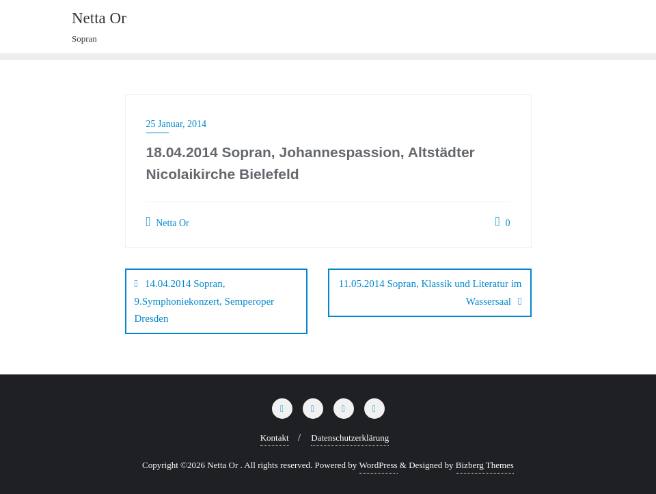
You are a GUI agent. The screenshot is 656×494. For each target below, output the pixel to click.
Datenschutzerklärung (350, 437)
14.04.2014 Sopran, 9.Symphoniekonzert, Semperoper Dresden (205, 300)
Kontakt (274, 437)
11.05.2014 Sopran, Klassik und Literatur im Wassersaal (430, 292)
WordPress (378, 464)
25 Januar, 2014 (176, 124)
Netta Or (167, 222)
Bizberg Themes (485, 464)
